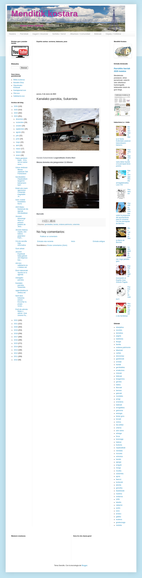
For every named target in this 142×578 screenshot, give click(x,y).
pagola (118, 336)
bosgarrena (120, 379)
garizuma (119, 410)
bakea (118, 385)
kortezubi (119, 482)
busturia (119, 445)
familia (118, 344)
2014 (16, 347)
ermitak (118, 362)
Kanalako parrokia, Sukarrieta (20, 285)
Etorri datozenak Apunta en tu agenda (21, 273)
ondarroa (119, 497)
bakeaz (118, 442)
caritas (118, 353)
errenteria (119, 402)
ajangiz (118, 462)
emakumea (120, 370)
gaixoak (119, 393)
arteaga (119, 433)
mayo (18, 142)
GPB (118, 499)
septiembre (20, 129)
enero (18, 155)
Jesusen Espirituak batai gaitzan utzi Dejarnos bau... (21, 256)
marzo (18, 149)
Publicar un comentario (48, 236)
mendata (119, 451)
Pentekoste (129, 192)
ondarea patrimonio (65, 224)
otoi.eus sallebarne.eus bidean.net (21, 265)
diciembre (20, 119)
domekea (119, 333)
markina (119, 494)
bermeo (119, 390)
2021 (16, 324)
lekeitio (118, 502)
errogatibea (120, 408)
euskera (119, 519)
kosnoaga (119, 439)
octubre (19, 126)
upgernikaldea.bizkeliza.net (21, 291)
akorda (118, 485)
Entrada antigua (99, 241)
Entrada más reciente (45, 241)
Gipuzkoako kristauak (17, 86)
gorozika (119, 488)
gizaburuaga (120, 522)
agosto (18, 132)
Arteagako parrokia (19, 279)
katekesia (119, 339)
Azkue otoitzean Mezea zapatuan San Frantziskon (21, 171)
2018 (16, 334)
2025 (16, 110)
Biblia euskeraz (19, 80)
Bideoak (98, 34)
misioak (119, 373)
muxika (118, 471)
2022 (16, 320)
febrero (19, 152)
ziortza (118, 422)
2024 (16, 113)
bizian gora (120, 416)
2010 (16, 360)
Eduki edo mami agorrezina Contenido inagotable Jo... (21, 192)
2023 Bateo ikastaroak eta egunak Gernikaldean (21, 210)
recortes (119, 330)
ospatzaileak (120, 448)
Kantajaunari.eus (19, 90)
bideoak (119, 376)
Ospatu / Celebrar (113, 34)
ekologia (119, 413)
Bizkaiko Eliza (18, 83)
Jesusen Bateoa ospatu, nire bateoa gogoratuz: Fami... (21, 234)
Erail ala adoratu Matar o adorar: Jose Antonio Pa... (21, 312)
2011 (16, 356)
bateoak (119, 405)
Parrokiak (24, 34)
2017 (16, 337)
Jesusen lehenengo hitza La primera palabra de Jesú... (20, 221)
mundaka (119, 396)
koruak (118, 419)
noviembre (20, 122)
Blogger (84, 565)
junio (18, 139)
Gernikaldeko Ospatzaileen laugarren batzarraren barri (21, 181)
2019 (16, 330)
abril (18, 145)
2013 (16, 350)
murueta (119, 453)
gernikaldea (49, 224)
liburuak (119, 388)
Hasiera (12, 34)
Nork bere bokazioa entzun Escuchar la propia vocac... (20, 301)
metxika (119, 525)
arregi (118, 399)
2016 (16, 340)
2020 (16, 327)
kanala (56, 224)
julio (17, 136)
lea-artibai (119, 425)
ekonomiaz (120, 356)
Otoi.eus (16, 93)
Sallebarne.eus (19, 96)
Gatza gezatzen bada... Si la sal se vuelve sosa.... (21, 161)
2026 (16, 106)
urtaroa (118, 428)
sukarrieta (76, 224)
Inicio (73, 241)
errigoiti (118, 465)
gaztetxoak (120, 359)
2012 (16, 353)
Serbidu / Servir (59, 34)
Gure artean (19, 249)
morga (118, 468)
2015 (16, 343)
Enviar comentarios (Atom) (57, 245)
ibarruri (118, 479)
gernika (118, 382)
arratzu (118, 514)
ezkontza (119, 456)
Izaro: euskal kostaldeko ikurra (20, 202)
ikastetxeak (120, 491)
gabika (118, 517)
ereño (118, 508)
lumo (118, 511)
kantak (118, 365)
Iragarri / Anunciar (40, 34)
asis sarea (120, 431)
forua (118, 436)
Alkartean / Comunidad (80, 34)
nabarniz (119, 505)
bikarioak (119, 350)
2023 (16, 116)
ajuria (118, 476)
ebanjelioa (120, 327)
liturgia (118, 342)
